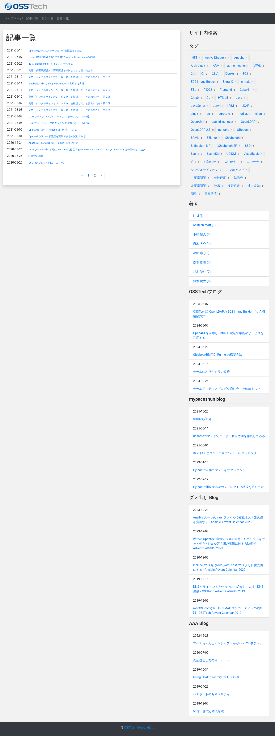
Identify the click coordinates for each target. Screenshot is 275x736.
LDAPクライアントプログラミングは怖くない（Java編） (60, 116)
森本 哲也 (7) (202, 262)
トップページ (14, 18)
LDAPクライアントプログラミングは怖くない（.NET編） (60, 123)
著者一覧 (63, 18)
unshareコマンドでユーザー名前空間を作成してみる (229, 436)
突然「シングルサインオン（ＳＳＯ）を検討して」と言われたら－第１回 (69, 109)
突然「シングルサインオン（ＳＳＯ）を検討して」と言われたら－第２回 (69, 103)
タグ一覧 (47, 18)
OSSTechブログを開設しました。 (47, 162)
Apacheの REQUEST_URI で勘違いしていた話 (53, 142)
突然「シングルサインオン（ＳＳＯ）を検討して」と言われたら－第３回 (69, 96)
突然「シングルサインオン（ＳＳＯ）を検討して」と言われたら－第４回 (69, 90)
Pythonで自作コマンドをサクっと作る (219, 470)
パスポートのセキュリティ (211, 694)
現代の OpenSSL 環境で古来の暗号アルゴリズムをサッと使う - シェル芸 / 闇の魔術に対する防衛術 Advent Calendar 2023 (229, 543)
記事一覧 (32, 18)
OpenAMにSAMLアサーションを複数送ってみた (55, 50)
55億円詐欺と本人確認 (208, 711)
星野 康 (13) (201, 253)
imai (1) (198, 216)
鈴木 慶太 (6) (202, 281)
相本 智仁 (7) (202, 272)
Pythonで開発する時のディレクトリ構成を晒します (228, 487)
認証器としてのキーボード (211, 660)
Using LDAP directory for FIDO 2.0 (216, 677)
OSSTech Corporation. (139, 727)
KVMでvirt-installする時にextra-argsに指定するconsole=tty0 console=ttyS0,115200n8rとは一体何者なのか (86, 149)
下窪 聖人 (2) (202, 234)
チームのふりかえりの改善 (211, 371)
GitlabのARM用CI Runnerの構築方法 (217, 354)
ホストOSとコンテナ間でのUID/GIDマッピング (225, 453)
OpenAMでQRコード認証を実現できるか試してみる (57, 136)
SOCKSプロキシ (204, 419)
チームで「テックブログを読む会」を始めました (226, 388)
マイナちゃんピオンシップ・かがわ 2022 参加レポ (228, 643)
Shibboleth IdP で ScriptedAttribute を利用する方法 (56, 83)
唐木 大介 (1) (202, 244)
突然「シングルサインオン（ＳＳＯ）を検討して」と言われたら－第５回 (69, 76)
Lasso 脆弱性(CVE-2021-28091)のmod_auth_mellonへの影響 (61, 57)
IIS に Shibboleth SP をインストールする (50, 63)
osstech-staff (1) (204, 225)
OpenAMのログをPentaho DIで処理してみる (52, 129)
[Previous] (82, 175)
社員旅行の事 (35, 156)
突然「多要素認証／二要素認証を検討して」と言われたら (60, 70)
